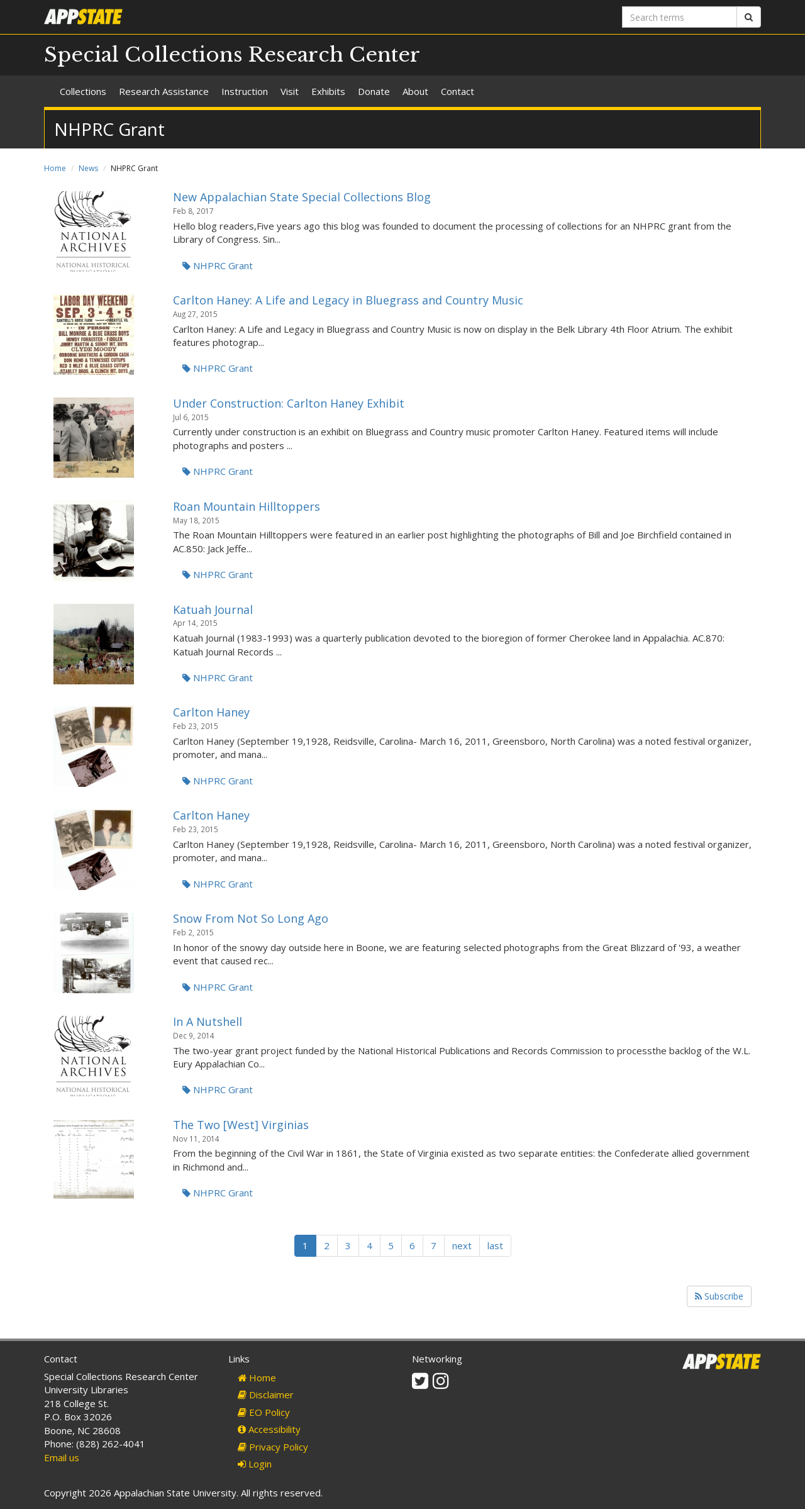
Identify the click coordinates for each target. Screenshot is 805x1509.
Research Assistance (164, 91)
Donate (374, 91)
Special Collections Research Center (232, 54)
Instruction (244, 91)
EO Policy (264, 1412)
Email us (61, 1457)
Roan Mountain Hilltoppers (246, 506)
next (462, 1245)
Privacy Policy (273, 1446)
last (495, 1245)
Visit (289, 91)
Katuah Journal (213, 609)
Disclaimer (266, 1394)
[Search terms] (679, 17)
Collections (83, 91)
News (88, 168)
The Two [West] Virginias (241, 1124)
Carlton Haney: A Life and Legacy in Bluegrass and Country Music (348, 300)
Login (255, 1463)
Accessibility (269, 1429)
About (415, 91)
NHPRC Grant (217, 265)
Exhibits (328, 91)
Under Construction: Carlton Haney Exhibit (288, 403)
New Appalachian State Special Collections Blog (302, 196)
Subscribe (719, 1296)
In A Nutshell (207, 1021)
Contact (457, 91)
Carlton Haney (211, 712)
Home (55, 168)
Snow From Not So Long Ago (250, 918)
